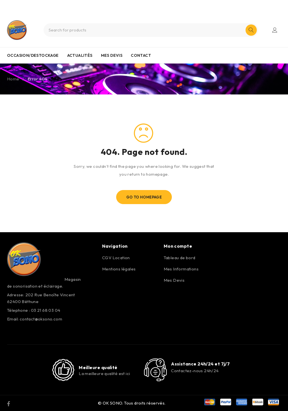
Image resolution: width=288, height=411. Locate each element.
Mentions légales (119, 269)
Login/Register (275, 30)
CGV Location (116, 257)
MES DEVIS (112, 55)
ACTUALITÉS (80, 55)
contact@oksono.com (41, 319)
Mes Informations (181, 269)
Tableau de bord (179, 257)
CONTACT (141, 55)
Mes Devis (174, 280)
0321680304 (154, 5)
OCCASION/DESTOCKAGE (33, 55)
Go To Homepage (144, 197)
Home (13, 79)
